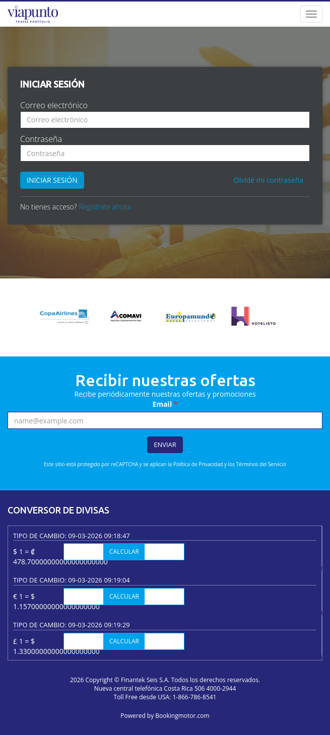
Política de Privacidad (198, 464)
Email (165, 404)
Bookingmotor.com (182, 715)
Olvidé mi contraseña (268, 180)
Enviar (165, 444)
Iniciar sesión (52, 180)
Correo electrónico (54, 105)
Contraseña (41, 138)
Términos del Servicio (261, 464)
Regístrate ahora (104, 206)
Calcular (124, 551)
